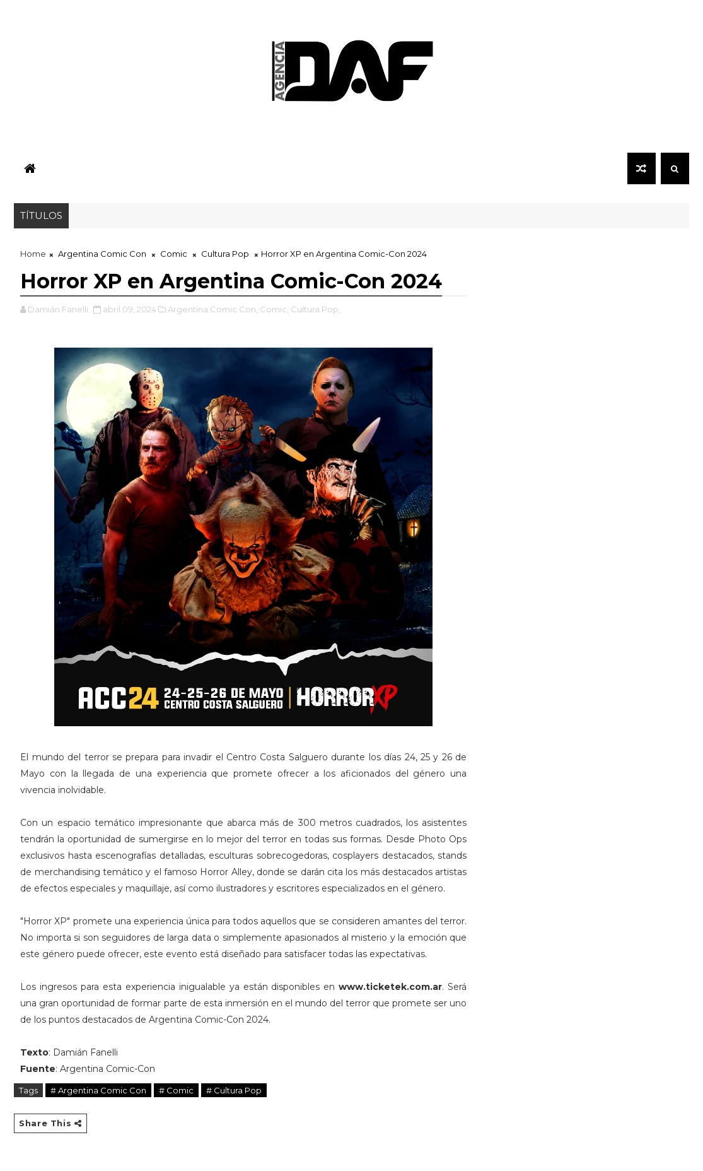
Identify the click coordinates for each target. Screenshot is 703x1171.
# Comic (176, 1090)
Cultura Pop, (315, 309)
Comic (173, 254)
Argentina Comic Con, (213, 309)
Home (33, 254)
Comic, (274, 309)
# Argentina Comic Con (98, 1090)
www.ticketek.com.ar (390, 986)
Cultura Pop (225, 254)
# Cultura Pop (234, 1090)
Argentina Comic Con (102, 254)
